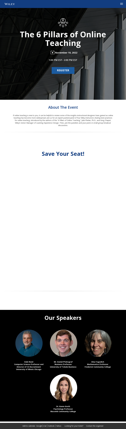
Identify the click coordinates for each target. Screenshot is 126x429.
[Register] (63, 70)
